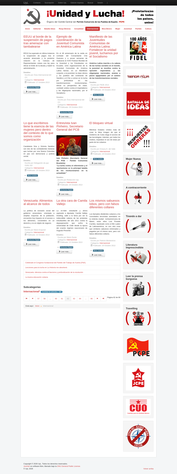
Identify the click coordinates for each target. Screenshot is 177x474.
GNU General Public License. (69, 466)
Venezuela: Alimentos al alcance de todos (38, 202)
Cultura (148, 29)
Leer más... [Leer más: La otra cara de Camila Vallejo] (64, 252)
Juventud (128, 29)
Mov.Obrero (107, 29)
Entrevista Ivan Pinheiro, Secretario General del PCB (69, 126)
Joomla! (27, 466)
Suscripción (49, 3)
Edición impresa (77, 3)
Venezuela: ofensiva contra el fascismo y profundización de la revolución (54, 272)
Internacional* (32, 291)
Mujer (117, 29)
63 (74, 299)
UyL (26, 2)
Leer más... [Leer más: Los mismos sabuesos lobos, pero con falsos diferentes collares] (97, 255)
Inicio (27, 29)
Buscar (90, 3)
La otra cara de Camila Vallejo (71, 202)
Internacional (92, 29)
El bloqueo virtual (101, 123)
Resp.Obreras (65, 29)
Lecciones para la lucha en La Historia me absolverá (46, 267)
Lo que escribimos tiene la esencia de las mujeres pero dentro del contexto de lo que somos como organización (39, 131)
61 (62, 299)
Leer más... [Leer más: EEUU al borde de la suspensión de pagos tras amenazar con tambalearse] (31, 92)
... (50, 299)
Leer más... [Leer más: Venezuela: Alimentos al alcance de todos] (31, 244)
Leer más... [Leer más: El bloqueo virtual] (97, 163)
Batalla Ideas (49, 29)
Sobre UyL (62, 3)
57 (38, 299)
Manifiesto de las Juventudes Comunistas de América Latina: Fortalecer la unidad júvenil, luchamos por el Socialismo (103, 46)
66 (92, 299)
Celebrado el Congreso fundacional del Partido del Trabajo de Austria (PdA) (55, 263)
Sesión (100, 3)
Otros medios (98, 95)
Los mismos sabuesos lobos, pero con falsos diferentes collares (104, 204)
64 (80, 299)
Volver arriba (148, 469)
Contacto (37, 3)
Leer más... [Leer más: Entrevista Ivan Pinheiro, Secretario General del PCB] (64, 194)
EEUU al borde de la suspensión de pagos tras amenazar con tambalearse (38, 41)
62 (68, 299)
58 (44, 299)
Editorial (37, 29)
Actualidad (78, 29)
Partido (138, 29)
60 (56, 299)
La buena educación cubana (36, 277)
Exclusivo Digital (34, 87)
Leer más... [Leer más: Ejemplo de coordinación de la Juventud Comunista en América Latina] (64, 117)
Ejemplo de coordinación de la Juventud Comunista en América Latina (70, 41)
